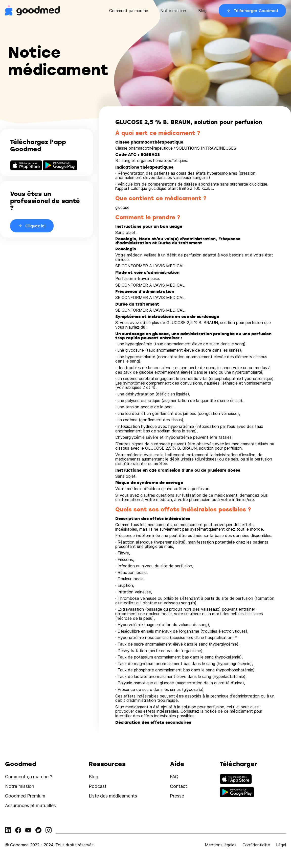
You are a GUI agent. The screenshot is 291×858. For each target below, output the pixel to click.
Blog (202, 10)
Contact (178, 786)
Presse (177, 796)
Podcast (97, 786)
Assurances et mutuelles (30, 805)
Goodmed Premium (25, 796)
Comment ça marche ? (28, 776)
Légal (281, 844)
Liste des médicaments (113, 796)
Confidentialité (256, 844)
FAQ (174, 776)
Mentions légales (220, 844)
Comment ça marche (128, 10)
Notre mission (173, 10)
